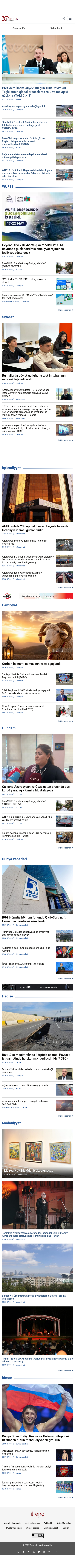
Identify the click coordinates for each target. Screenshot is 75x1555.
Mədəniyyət (11, 1123)
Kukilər (65, 1528)
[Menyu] (70, 18)
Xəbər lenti (56, 28)
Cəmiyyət (9, 605)
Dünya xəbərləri (14, 859)
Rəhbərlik (48, 1523)
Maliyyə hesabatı (32, 1523)
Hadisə (7, 996)
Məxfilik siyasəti (51, 1528)
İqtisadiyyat (11, 468)
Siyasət (8, 317)
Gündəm (9, 728)
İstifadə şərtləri (32, 1528)
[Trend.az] (10, 18)
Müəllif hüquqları (14, 1528)
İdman (7, 1378)
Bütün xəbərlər (64, 310)
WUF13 (7, 187)
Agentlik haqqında (12, 1523)
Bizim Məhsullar (63, 1523)
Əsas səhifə (19, 28)
